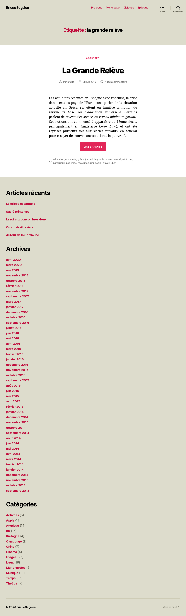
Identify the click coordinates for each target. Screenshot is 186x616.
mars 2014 (14, 459)
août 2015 (13, 386)
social (99, 163)
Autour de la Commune (23, 235)
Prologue (96, 7)
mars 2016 (14, 349)
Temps (11, 578)
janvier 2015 (15, 412)
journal (89, 159)
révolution (84, 163)
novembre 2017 (18, 291)
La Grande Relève (93, 70)
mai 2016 (13, 338)
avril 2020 (13, 260)
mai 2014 (13, 449)
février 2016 (15, 354)
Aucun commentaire (116, 82)
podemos (72, 163)
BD (8, 531)
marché (118, 159)
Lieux (10, 562)
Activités (93, 58)
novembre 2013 (18, 480)
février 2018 (15, 286)
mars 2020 (14, 265)
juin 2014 (13, 443)
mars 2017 (14, 302)
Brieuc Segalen (18, 7)
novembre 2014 (18, 422)
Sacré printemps (18, 212)
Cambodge (14, 541)
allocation (58, 159)
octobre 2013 (16, 485)
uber (114, 163)
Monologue (113, 7)
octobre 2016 (16, 317)
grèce (81, 159)
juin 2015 (13, 391)
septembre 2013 (18, 491)
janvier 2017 (15, 307)
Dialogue (128, 7)
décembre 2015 (18, 365)
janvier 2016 (15, 359)
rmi (92, 163)
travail (106, 163)
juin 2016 (13, 333)
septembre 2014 (18, 433)
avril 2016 (13, 344)
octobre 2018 (16, 281)
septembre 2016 (18, 323)
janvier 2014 (15, 470)
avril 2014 (13, 454)
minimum (129, 159)
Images (11, 557)
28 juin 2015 (89, 82)
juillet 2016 (14, 328)
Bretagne (13, 536)
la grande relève (103, 159)
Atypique (13, 526)
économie (71, 159)
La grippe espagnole (21, 204)
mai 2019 (13, 270)
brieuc (70, 82)
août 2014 (13, 438)
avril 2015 (13, 401)
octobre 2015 (16, 375)
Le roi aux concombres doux (27, 220)
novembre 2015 (18, 370)
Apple (10, 520)
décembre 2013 (18, 475)
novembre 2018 (18, 275)
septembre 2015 (18, 380)
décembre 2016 (18, 312)
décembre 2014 (18, 417)
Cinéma (12, 552)
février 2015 (15, 407)
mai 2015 (13, 396)
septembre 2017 (18, 296)
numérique (59, 163)
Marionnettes (16, 568)
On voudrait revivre (20, 227)
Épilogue (143, 7)
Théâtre (12, 583)
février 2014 (15, 464)
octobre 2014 (16, 428)
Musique (12, 573)
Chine (10, 547)
